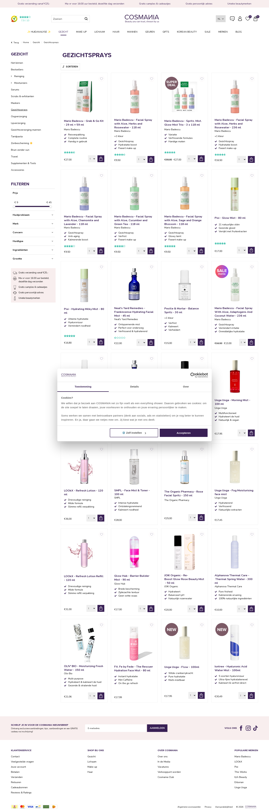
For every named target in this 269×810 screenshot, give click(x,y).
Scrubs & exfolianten (22, 96)
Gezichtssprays (19, 109)
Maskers (15, 103)
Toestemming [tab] (83, 386)
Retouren (16, 782)
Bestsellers (17, 69)
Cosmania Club (166, 777)
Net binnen (17, 63)
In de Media (164, 761)
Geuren (150, 31)
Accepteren (184, 432)
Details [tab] (134, 386)
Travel (14, 156)
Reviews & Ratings (21, 792)
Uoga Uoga (241, 787)
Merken (223, 31)
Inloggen (240, 18)
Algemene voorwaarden (189, 807)
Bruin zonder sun (20, 150)
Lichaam (100, 31)
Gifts (166, 31)
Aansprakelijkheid (224, 807)
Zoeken (86, 18)
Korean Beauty (187, 31)
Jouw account (18, 766)
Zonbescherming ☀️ (22, 143)
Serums (15, 89)
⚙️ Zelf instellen (134, 432)
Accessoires (17, 170)
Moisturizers (20, 83)
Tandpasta (17, 136)
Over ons (163, 756)
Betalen (15, 772)
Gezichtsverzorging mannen (26, 129)
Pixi (236, 766)
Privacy (208, 807)
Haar (116, 31)
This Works (241, 772)
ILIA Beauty (241, 777)
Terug (16, 42)
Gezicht (63, 31)
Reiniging (19, 76)
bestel (100, 158)
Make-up (81, 31)
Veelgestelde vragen (232, 19)
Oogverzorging (19, 116)
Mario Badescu (243, 756)
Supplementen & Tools (23, 163)
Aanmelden (157, 728)
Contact (15, 756)
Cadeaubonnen (19, 787)
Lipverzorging (18, 123)
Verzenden (17, 777)
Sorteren (72, 66)
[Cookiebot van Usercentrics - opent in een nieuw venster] (193, 375)
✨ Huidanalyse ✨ (39, 31)
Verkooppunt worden (169, 772)
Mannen (132, 31)
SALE (207, 31)
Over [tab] (186, 386)
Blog (239, 31)
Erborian (239, 782)
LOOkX (238, 761)
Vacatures (163, 766)
